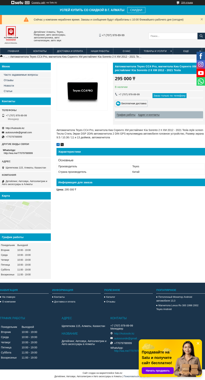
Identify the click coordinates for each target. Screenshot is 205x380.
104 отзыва (187, 2)
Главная (13, 51)
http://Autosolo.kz (15, 128)
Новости (9, 85)
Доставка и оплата (70, 51)
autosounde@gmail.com (18, 132)
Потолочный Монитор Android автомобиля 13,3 (174, 298)
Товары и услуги (155, 51)
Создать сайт (39, 2)
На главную (8, 296)
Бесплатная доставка (133, 103)
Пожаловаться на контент (137, 376)
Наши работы (100, 51)
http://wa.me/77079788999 (18, 153)
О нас (126, 51)
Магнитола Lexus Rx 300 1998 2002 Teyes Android (177, 307)
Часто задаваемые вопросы (21, 74)
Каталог (110, 296)
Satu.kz (118, 373)
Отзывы (8, 80)
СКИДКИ (136, 10)
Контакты (39, 51)
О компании (9, 301)
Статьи (8, 91)
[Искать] (201, 36)
